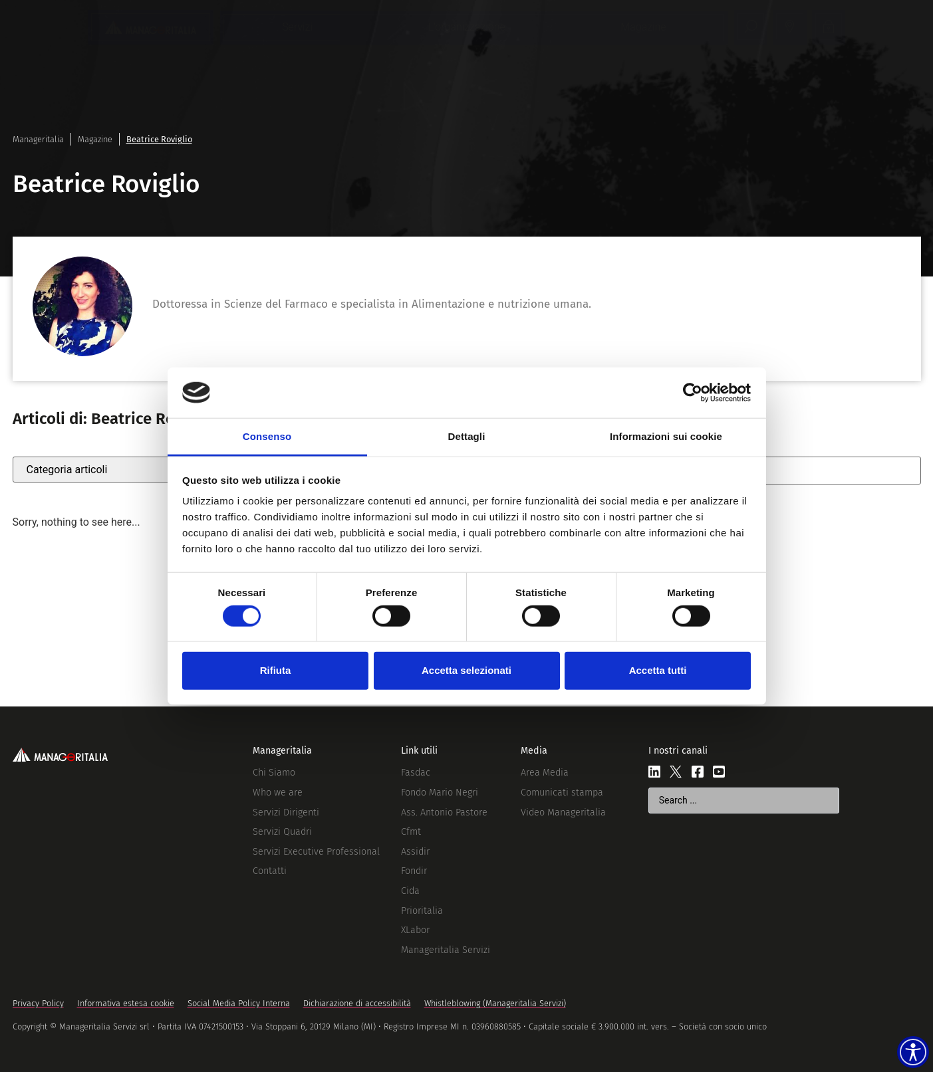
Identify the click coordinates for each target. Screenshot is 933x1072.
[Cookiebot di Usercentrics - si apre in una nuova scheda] (692, 393)
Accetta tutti (658, 670)
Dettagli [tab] (466, 436)
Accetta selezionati (466, 670)
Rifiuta (275, 670)
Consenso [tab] (267, 436)
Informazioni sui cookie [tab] (666, 436)
